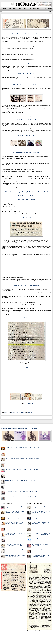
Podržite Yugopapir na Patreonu (34, 8)
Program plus (26, 135)
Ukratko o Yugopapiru (12, 8)
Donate (31, 403)
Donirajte (24, 8)
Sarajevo (28, 412)
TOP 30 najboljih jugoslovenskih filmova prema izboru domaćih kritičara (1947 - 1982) (20, 480)
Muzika (18, 412)
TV (32, 412)
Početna (4, 8)
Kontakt (19, 8)
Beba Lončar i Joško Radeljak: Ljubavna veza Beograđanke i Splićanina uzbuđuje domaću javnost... (22, 458)
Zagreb (35, 412)
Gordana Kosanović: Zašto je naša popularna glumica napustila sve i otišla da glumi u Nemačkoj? (21, 485)
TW (29, 403)
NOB (21, 412)
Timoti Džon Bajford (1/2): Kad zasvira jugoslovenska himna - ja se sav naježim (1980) (19, 428)
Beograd (5, 412)
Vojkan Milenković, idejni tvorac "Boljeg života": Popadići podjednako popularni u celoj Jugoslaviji (22, 474)
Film (11, 412)
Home (26, 417)
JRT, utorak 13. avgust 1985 (26, 389)
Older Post (49, 417)
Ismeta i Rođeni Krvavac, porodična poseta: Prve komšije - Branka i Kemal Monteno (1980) (21, 491)
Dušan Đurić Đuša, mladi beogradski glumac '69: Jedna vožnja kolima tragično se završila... (20, 463)
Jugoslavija (15, 412)
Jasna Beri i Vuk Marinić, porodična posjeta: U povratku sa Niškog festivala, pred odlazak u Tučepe (22, 496)
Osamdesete (24, 412)
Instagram (50, 8)
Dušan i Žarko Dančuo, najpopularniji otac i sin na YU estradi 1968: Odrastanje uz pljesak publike (22, 469)
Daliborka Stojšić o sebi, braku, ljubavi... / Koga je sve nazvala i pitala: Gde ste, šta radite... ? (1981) (22, 447)
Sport (31, 412)
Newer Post (4, 417)
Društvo (9, 412)
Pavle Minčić (18, 91)
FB (42, 8)
